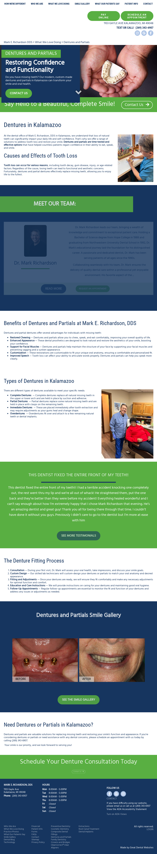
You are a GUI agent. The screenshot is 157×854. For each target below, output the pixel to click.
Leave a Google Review (144, 33)
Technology (9, 842)
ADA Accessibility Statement (132, 809)
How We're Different (15, 3)
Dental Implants (86, 832)
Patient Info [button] (131, 3)
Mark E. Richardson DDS (18, 42)
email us (118, 806)
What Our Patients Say (107, 3)
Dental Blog (9, 839)
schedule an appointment (111, 737)
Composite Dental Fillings (59, 833)
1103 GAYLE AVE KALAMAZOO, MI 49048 (128, 23)
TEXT (119, 27)
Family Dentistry (58, 839)
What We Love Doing (58, 3)
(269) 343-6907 (144, 27)
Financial (35, 826)
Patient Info (37, 829)
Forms (34, 832)
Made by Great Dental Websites (136, 848)
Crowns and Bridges (60, 842)
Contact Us (137, 105)
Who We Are (10, 826)
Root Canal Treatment (89, 829)
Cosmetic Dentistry (60, 829)
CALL (130, 27)
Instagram (137, 33)
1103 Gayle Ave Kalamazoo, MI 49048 (14, 791)
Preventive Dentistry (60, 826)
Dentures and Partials (76, 42)
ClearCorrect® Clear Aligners (60, 846)
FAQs (34, 834)
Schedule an (137, 16)
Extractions (84, 826)
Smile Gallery (82, 3)
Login (150, 829)
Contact (148, 3)
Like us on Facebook (150, 33)
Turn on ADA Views (117, 814)
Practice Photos (11, 832)
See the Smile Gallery (78, 699)
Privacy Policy (38, 842)
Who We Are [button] (37, 3)
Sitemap (35, 839)
